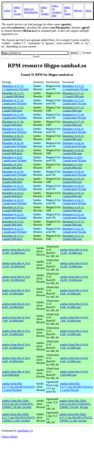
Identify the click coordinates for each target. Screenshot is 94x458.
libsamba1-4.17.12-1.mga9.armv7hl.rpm (74, 102)
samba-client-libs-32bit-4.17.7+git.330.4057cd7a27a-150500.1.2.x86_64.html (18, 417)
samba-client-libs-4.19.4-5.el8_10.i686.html (16, 346)
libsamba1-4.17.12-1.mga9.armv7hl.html (14, 102)
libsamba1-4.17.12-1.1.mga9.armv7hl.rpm (75, 88)
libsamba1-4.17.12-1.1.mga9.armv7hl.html (15, 88)
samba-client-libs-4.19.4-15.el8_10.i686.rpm (74, 251)
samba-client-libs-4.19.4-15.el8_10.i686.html (16, 251)
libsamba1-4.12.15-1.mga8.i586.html (13, 223)
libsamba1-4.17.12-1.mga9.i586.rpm (73, 109)
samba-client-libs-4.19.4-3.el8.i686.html (16, 373)
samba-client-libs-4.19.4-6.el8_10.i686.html (16, 332)
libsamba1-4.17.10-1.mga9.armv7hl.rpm (74, 116)
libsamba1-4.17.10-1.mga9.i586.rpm (73, 123)
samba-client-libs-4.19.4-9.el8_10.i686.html (16, 292)
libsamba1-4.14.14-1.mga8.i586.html (13, 180)
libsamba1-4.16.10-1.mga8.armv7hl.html (14, 145)
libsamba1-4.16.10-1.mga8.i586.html (13, 152)
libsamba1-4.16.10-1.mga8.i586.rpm (73, 152)
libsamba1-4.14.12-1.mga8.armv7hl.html (14, 187)
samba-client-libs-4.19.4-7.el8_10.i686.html (16, 319)
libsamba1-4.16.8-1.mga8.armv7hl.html (14, 159)
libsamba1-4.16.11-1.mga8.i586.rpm (73, 137)
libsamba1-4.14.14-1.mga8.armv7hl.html (14, 173)
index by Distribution (31, 10)
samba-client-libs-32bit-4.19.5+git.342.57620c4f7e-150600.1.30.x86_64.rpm (75, 404)
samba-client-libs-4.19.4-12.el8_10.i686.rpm (74, 265)
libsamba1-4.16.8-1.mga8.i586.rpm (72, 166)
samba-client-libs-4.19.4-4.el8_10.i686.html (16, 360)
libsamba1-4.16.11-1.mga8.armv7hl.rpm (74, 130)
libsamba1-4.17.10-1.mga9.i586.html (13, 123)
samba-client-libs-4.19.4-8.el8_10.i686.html (16, 305)
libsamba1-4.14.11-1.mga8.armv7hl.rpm (74, 202)
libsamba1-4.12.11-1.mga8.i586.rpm (73, 237)
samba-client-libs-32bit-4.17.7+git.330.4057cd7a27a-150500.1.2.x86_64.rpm (76, 417)
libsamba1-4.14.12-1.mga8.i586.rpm (73, 194)
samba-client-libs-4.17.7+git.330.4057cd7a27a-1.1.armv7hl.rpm (76, 387)
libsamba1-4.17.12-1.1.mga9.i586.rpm (73, 95)
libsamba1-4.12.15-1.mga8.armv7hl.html (14, 216)
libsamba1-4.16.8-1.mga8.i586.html (12, 166)
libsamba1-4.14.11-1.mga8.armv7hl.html (14, 202)
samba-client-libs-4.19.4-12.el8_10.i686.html (16, 265)
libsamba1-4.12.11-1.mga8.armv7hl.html (14, 230)
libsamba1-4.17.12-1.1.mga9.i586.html (13, 95)
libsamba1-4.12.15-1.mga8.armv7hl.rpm (74, 216)
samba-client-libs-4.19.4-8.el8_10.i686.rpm (74, 305)
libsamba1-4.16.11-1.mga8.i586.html (13, 137)
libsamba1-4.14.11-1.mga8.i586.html (13, 209)
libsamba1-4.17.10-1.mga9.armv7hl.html (14, 116)
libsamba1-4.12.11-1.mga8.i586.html (13, 237)
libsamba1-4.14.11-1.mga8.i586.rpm (73, 209)
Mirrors (78, 10)
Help (88, 10)
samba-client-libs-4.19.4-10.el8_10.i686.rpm (74, 278)
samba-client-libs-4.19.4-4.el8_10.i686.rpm (74, 360)
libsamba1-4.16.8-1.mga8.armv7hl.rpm (74, 159)
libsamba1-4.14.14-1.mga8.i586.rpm (73, 180)
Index (7, 10)
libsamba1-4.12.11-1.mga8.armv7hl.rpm (74, 230)
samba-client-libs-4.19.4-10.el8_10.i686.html (16, 278)
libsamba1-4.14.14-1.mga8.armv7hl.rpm (74, 173)
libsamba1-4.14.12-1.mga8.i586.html (13, 194)
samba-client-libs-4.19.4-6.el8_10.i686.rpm (74, 332)
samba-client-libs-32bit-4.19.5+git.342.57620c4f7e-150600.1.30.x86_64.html (18, 404)
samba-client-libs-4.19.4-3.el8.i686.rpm (74, 373)
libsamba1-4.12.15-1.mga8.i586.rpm (73, 223)
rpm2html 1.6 (25, 430)
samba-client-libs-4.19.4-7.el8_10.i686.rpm (74, 319)
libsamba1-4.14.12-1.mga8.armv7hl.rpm (74, 187)
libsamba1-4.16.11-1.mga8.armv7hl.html (14, 130)
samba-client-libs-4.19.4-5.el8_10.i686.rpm (74, 346)
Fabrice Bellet (9, 436)
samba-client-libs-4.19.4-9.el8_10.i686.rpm (74, 292)
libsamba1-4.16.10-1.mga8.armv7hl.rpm (74, 145)
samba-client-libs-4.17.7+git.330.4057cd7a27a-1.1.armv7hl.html (18, 387)
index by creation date (56, 10)
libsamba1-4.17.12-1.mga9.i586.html (13, 109)
